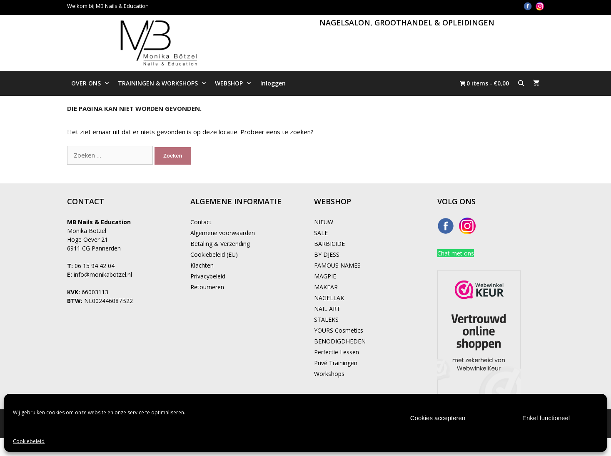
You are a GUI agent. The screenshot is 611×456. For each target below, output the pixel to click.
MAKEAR (326, 287)
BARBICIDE (329, 244)
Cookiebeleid (29, 441)
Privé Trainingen (335, 363)
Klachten (202, 265)
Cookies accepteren (438, 417)
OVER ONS (92, 83)
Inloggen (273, 83)
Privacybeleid (207, 276)
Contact (201, 222)
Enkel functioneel (546, 417)
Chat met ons (455, 253)
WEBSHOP (235, 83)
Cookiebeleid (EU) (214, 254)
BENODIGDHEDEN (340, 341)
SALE (321, 233)
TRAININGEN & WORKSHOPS (164, 83)
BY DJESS (326, 254)
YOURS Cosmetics (338, 330)
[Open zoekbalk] (521, 83)
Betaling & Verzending (220, 244)
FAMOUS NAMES (337, 265)
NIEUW (323, 222)
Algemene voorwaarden (222, 233)
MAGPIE (325, 276)
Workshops (329, 374)
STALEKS (326, 319)
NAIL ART (327, 309)
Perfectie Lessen (336, 352)
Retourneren (207, 287)
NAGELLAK (329, 298)
